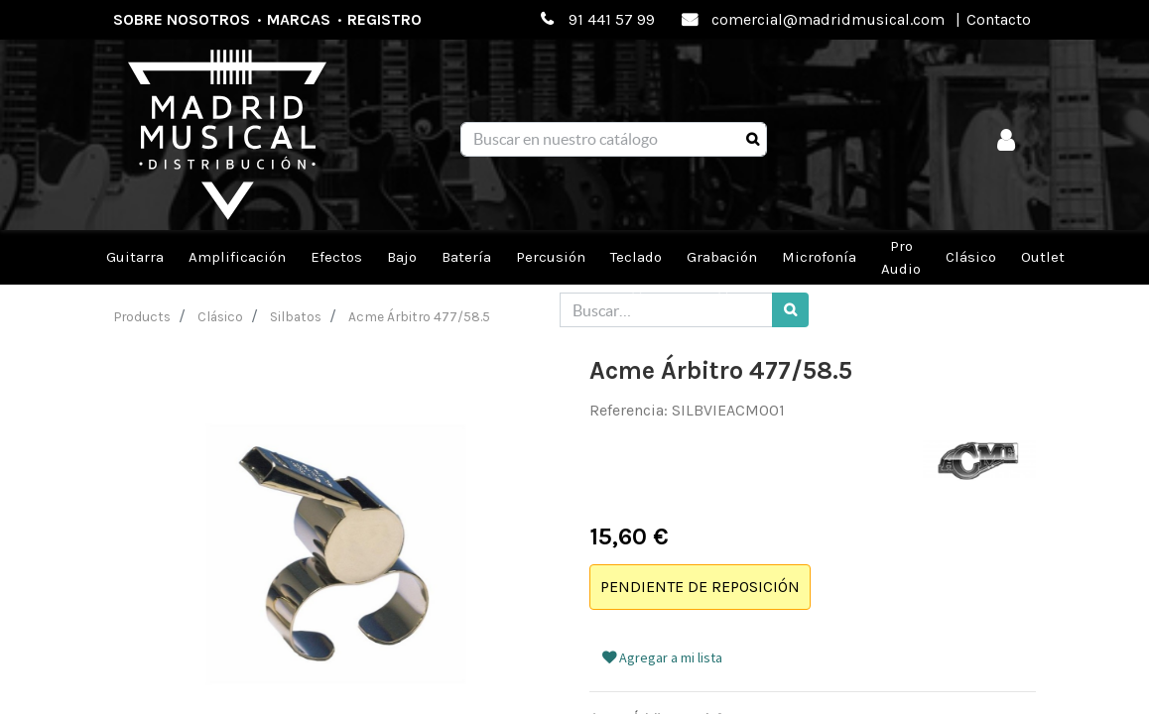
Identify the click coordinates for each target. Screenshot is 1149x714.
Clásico (220, 316)
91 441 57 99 (612, 19)
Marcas (298, 19)
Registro (384, 19)
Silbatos (295, 316)
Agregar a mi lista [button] (662, 657)
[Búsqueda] (752, 140)
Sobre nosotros (181, 19)
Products (142, 316)
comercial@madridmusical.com (828, 19)
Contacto (998, 19)
